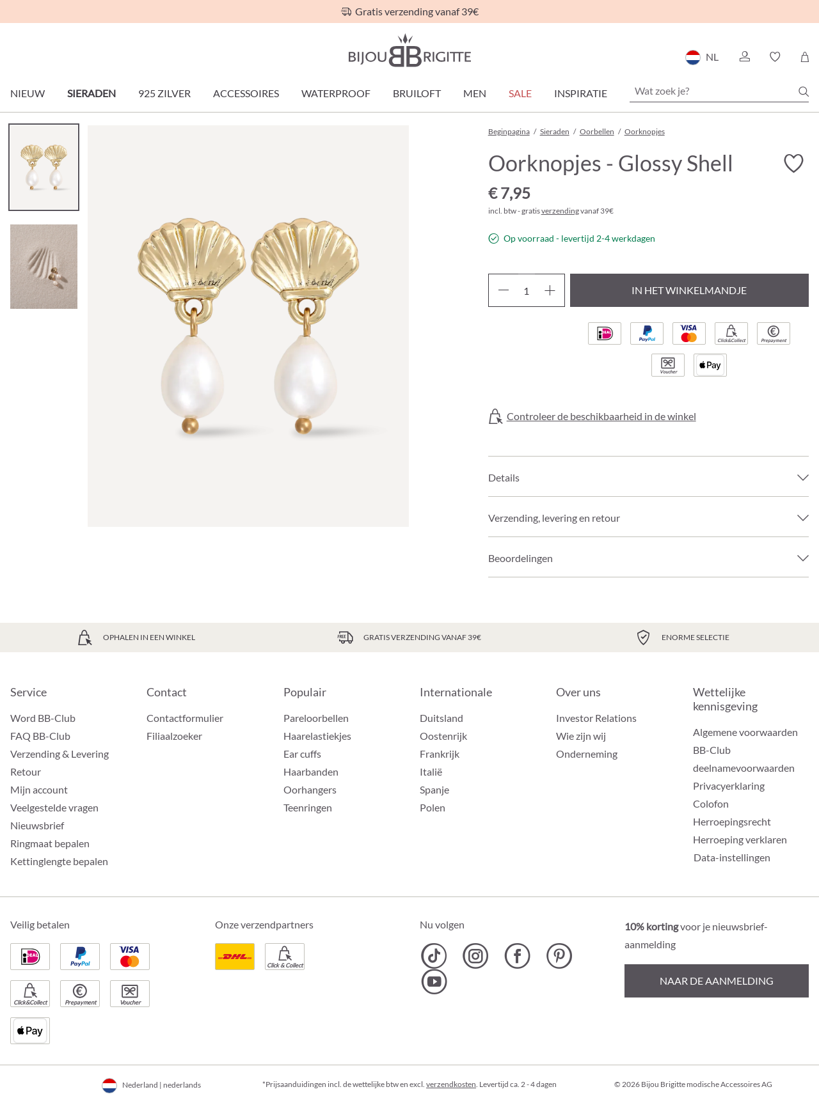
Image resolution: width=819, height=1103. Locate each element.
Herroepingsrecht (732, 821)
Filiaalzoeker (174, 736)
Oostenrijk (443, 736)
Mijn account (39, 789)
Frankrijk (439, 753)
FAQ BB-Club (40, 736)
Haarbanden (310, 771)
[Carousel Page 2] (43, 266)
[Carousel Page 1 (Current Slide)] (43, 167)
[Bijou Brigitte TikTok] (434, 956)
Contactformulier (185, 718)
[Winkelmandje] (804, 57)
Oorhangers (310, 789)
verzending (560, 210)
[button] (744, 57)
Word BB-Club (43, 718)
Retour (25, 771)
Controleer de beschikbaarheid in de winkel (601, 416)
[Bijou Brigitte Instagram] (475, 956)
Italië (431, 771)
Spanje (434, 789)
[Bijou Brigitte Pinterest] (559, 956)
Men (474, 93)
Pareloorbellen (316, 718)
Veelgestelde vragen (54, 807)
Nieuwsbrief (37, 825)
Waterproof (335, 93)
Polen (432, 807)
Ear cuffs (302, 753)
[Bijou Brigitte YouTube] (434, 981)
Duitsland (441, 718)
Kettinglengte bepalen (59, 861)
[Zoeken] (803, 91)
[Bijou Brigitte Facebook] (517, 956)
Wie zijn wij (581, 736)
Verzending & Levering (59, 753)
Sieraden (91, 93)
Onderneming (586, 753)
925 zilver (164, 93)
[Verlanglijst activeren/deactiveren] (793, 163)
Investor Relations (596, 718)
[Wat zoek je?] (719, 90)
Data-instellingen (732, 857)
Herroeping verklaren (740, 839)
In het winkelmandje (689, 290)
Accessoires (246, 93)
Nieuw (27, 93)
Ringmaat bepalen (50, 843)
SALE (520, 93)
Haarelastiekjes (317, 736)
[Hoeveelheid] (527, 290)
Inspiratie (580, 93)
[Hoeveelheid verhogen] (550, 290)
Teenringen (307, 807)
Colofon (711, 803)
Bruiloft (417, 93)
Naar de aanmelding (717, 980)
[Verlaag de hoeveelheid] (503, 290)
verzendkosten (451, 1084)
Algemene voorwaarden (745, 732)
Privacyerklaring (729, 785)
